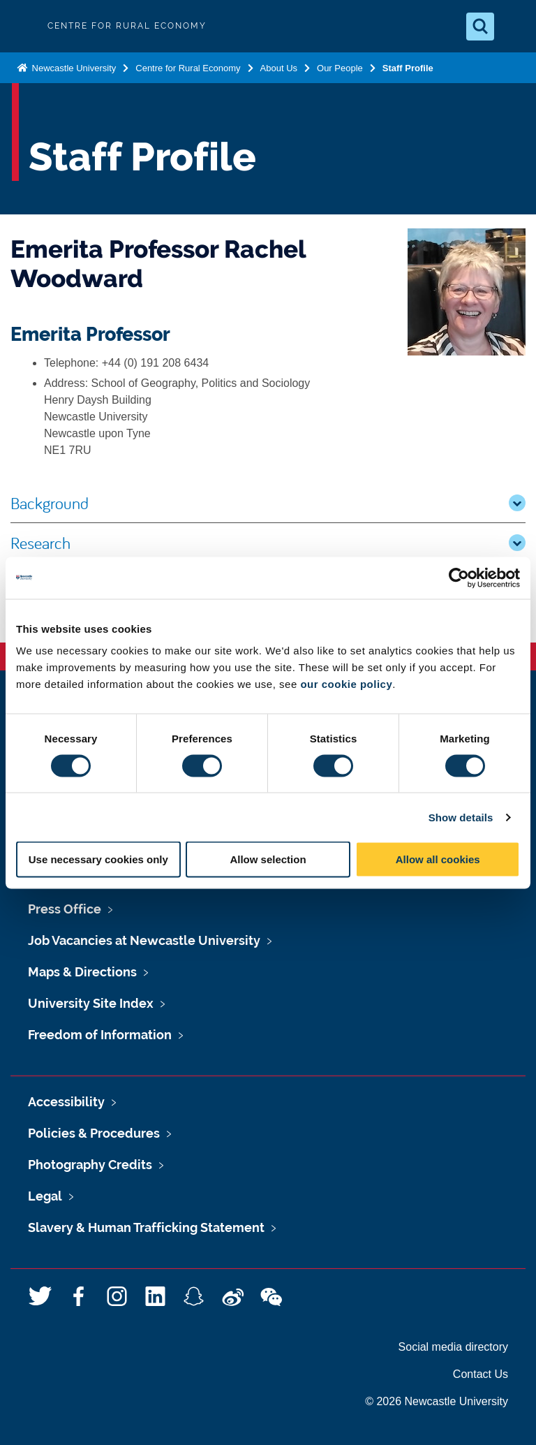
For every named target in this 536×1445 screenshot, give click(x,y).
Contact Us (480, 1374)
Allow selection (268, 859)
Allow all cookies (438, 859)
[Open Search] (480, 27)
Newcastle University (72, 68)
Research (268, 542)
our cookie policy (346, 684)
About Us (278, 68)
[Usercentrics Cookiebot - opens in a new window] (459, 577)
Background (268, 502)
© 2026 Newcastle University (436, 1401)
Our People (340, 68)
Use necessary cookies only (98, 859)
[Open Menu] (514, 27)
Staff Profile (407, 68)
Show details (461, 817)
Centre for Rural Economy (187, 68)
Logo (22, 26)
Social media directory (453, 1347)
